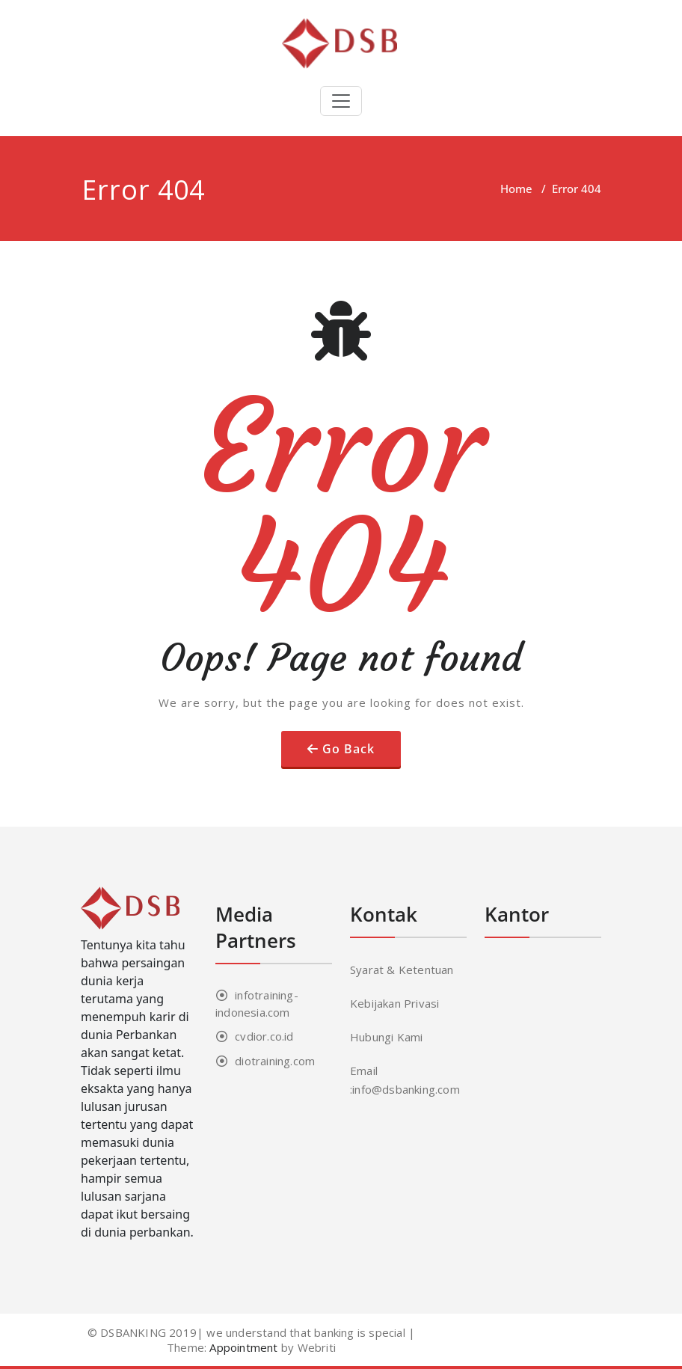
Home (516, 188)
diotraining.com (275, 1060)
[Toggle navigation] (341, 101)
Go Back (348, 749)
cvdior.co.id (264, 1036)
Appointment (241, 1347)
